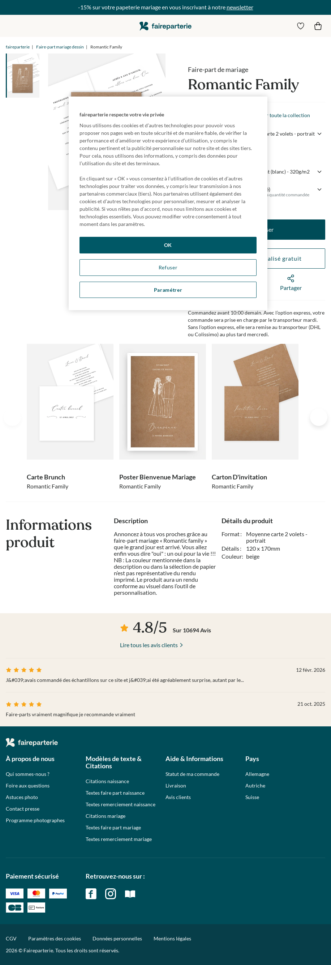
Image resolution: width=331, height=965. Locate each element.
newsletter (240, 7)
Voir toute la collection (284, 115)
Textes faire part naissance (115, 793)
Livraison (176, 786)
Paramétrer (168, 290)
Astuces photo (22, 797)
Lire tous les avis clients (149, 644)
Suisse (252, 797)
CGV (11, 938)
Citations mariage (105, 816)
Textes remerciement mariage (119, 839)
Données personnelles (117, 938)
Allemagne (257, 774)
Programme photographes (35, 820)
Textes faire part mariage (113, 828)
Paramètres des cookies (54, 938)
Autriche (255, 786)
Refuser (168, 267)
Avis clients (178, 797)
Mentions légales (172, 938)
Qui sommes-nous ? (28, 774)
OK (168, 245)
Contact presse (22, 809)
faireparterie (165, 25)
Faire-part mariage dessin (60, 47)
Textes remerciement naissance (120, 804)
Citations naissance (107, 781)
